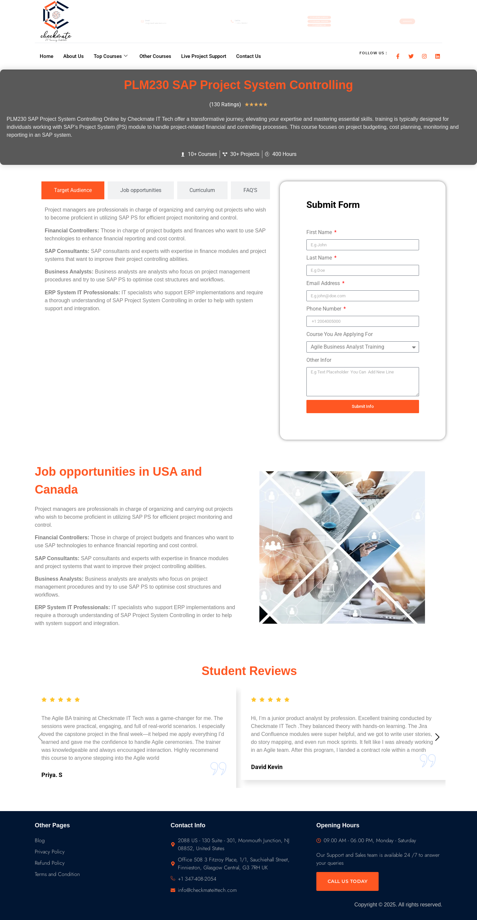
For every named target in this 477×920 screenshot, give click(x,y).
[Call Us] (219, 21)
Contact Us (248, 56)
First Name (319, 232)
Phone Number (324, 309)
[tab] (72, 190)
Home (46, 56)
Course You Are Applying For (339, 334)
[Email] (113, 21)
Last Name (319, 258)
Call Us (235, 19)
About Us (73, 56)
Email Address (323, 283)
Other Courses (155, 56)
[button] (437, 738)
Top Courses (111, 56)
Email (127, 19)
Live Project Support (203, 56)
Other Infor (318, 360)
